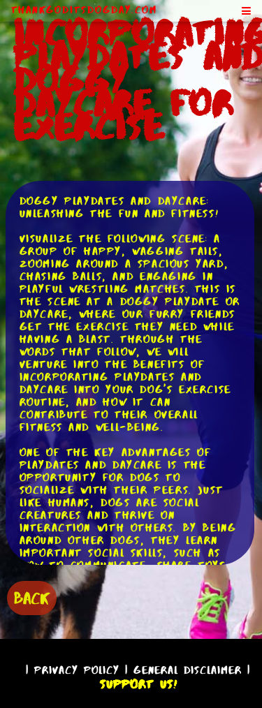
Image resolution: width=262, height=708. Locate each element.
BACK (32, 598)
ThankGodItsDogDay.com (84, 9)
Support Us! (138, 684)
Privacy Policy (76, 670)
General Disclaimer (187, 670)
